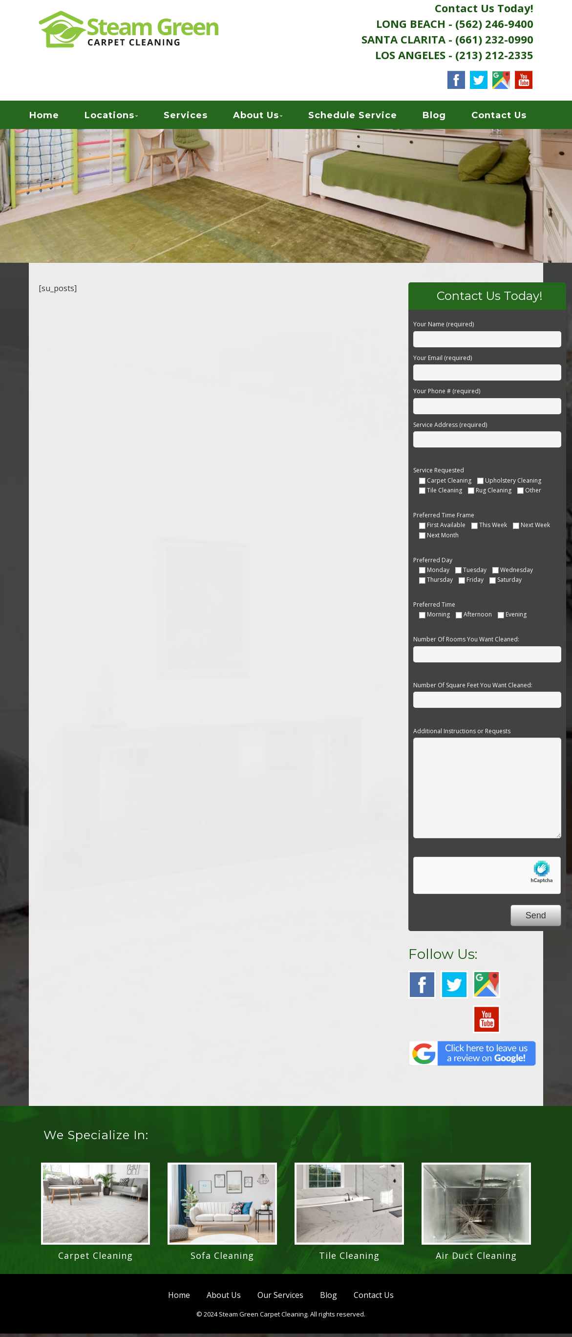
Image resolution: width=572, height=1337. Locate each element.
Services (196, 117)
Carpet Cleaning (95, 1259)
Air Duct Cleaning (476, 1259)
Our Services (280, 1298)
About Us (266, 117)
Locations (120, 117)
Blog (444, 117)
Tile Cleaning (349, 1259)
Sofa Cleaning (222, 1259)
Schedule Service (362, 117)
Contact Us (509, 117)
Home (54, 117)
